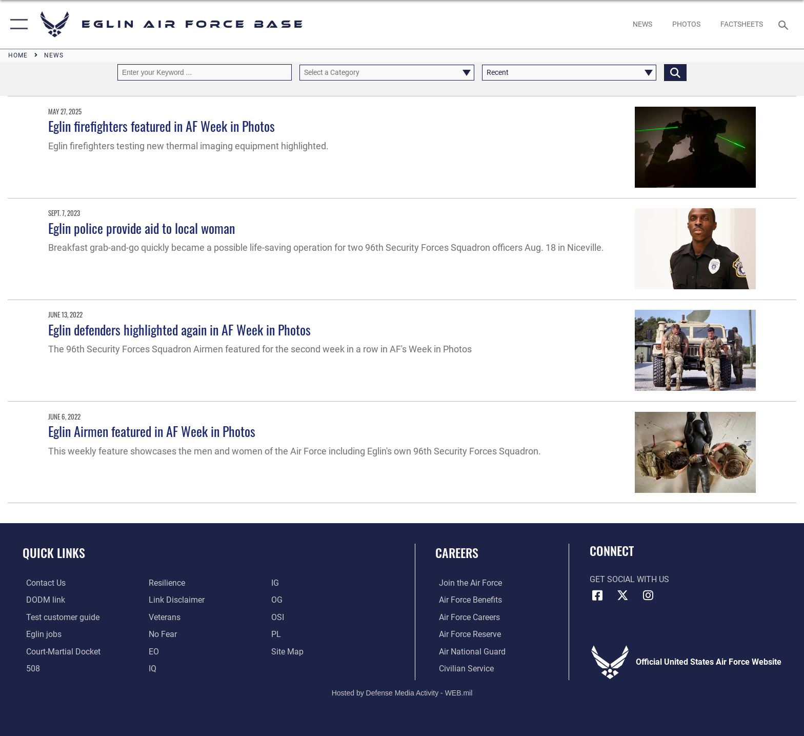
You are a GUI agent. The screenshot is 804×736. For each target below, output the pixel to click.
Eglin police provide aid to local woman (141, 227)
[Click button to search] (675, 72)
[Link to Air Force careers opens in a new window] (465, 617)
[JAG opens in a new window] (60, 651)
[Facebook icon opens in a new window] (597, 595)
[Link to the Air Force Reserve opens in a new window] (466, 634)
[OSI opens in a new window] (278, 617)
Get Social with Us (629, 579)
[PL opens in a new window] (277, 634)
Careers (456, 553)
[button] (16, 24)
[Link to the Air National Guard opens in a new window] (468, 651)
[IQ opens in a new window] (151, 668)
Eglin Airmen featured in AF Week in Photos (151, 431)
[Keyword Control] (204, 72)
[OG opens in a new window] (278, 600)
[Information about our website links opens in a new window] (176, 600)
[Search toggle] (785, 24)
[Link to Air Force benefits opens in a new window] (466, 600)
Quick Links (54, 553)
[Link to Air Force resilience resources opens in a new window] (166, 583)
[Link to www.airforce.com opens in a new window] (466, 583)
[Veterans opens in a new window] (163, 617)
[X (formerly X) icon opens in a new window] (622, 595)
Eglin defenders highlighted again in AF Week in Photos (179, 329)
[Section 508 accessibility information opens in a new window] (29, 668)
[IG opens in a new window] (276, 583)
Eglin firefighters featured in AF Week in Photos (161, 125)
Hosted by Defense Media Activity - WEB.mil (402, 692)
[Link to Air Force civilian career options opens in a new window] (462, 668)
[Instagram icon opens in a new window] (648, 595)
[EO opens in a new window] (162, 634)
